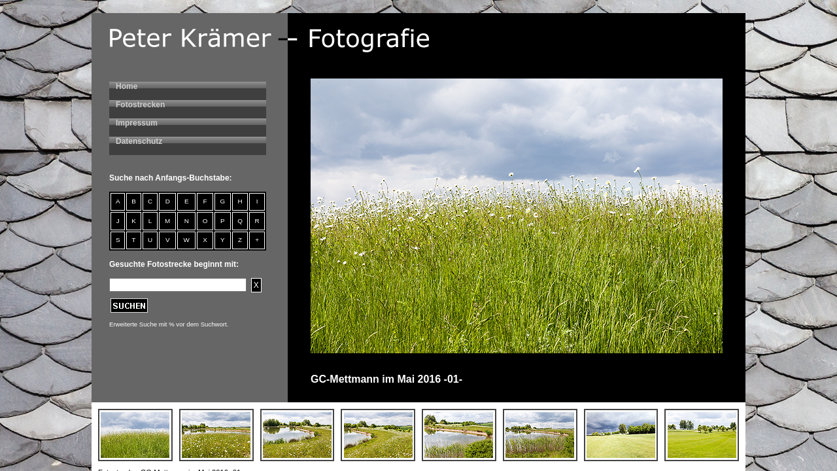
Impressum (137, 123)
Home (126, 86)
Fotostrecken (140, 104)
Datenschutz (139, 141)
